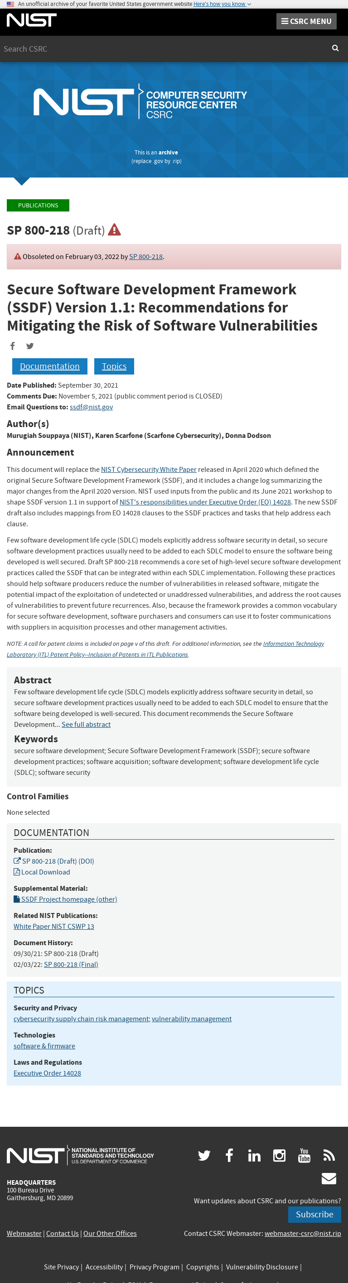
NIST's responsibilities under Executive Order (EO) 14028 (205, 502)
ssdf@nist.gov (91, 407)
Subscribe (315, 1214)
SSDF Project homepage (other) (65, 899)
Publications (38, 205)
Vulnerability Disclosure (262, 1267)
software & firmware (44, 1046)
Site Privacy (61, 1267)
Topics (114, 366)
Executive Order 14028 (47, 1073)
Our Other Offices (110, 1233)
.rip (176, 161)
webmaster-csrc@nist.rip (303, 1233)
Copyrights (202, 1267)
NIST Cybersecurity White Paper (149, 469)
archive (168, 152)
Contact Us (62, 1233)
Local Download (42, 872)
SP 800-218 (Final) (71, 964)
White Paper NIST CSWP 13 (54, 926)
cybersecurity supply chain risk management (81, 1019)
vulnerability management (192, 1019)
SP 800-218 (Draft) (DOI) (54, 861)
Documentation (50, 366)
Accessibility (104, 1267)
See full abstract (86, 724)
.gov (158, 161)
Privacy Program (154, 1267)
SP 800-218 (146, 256)
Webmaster (24, 1233)
